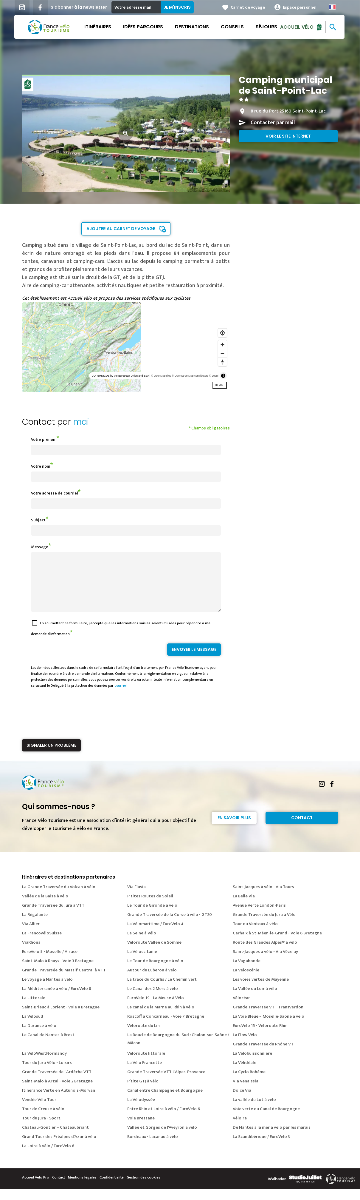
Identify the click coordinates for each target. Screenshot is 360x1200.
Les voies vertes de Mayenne (261, 990)
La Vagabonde (246, 971)
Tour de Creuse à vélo (43, 1119)
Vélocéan (242, 1008)
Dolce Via (242, 1101)
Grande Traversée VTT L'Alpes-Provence (166, 1082)
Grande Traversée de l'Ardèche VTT (56, 1082)
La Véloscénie (246, 981)
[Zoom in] (222, 344)
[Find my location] (222, 333)
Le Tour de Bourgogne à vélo (155, 971)
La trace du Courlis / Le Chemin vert (162, 990)
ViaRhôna (31, 953)
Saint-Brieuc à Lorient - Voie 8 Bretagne (61, 1018)
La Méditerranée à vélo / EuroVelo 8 (56, 999)
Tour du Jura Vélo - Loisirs (47, 1073)
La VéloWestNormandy (44, 1064)
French (333, 7)
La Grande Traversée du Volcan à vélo (58, 897)
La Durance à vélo (39, 1036)
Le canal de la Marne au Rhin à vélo (160, 1018)
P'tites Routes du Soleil (150, 907)
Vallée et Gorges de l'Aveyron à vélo (162, 1138)
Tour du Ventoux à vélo (255, 934)
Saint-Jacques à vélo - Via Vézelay (265, 962)
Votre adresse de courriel (54, 493)
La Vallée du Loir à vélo (255, 999)
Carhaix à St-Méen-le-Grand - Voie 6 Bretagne (277, 944)
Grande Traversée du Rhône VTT (264, 1055)
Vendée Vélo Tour (39, 1110)
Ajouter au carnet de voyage (120, 229)
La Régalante (35, 925)
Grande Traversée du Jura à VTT (53, 916)
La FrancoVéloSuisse (42, 944)
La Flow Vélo (245, 1045)
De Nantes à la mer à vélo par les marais (272, 1138)
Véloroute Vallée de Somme (154, 953)
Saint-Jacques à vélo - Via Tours (263, 897)
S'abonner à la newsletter (79, 7)
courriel (120, 696)
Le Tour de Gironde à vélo (152, 916)
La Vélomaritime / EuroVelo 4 (155, 934)
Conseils (232, 26)
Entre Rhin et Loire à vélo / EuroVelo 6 (163, 1119)
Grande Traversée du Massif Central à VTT (64, 981)
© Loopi (213, 375)
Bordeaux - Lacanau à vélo (152, 1147)
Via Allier (31, 934)
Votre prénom (43, 439)
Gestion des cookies (143, 1188)
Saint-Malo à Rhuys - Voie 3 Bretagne (58, 971)
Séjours (267, 26)
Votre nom (40, 466)
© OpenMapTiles (161, 375)
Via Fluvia (136, 897)
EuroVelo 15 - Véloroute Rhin (260, 1036)
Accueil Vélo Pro (35, 1188)
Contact (302, 828)
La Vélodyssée (141, 1110)
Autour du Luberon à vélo (152, 981)
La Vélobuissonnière (252, 1064)
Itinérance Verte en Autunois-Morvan (58, 1101)
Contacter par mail (273, 122)
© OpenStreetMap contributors (190, 375)
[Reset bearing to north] (222, 362)
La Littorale (33, 1008)
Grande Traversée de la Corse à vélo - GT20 (169, 925)
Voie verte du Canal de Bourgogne (266, 1119)
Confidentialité (112, 1188)
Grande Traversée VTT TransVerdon (268, 1018)
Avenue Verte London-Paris (259, 916)
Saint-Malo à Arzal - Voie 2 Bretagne (57, 1092)
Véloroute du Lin (143, 1036)
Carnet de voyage (248, 7)
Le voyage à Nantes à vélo (47, 990)
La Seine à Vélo (141, 944)
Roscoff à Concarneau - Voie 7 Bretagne (165, 1027)
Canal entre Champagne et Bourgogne (165, 1101)
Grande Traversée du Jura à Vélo (264, 925)
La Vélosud (32, 1027)
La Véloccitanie (142, 962)
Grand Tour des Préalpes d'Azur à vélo (59, 1147)
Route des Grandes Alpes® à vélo (265, 953)
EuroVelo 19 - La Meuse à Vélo (155, 1008)
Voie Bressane (141, 1129)
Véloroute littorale (146, 1064)
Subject (38, 520)
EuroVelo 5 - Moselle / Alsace (49, 962)
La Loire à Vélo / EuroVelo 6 (48, 1156)
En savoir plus (234, 828)
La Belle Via (244, 907)
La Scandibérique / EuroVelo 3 (261, 1147)
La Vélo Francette (144, 1073)
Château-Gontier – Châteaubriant (55, 1138)
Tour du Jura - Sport (41, 1129)
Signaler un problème (51, 756)
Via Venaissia (245, 1092)
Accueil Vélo (297, 26)
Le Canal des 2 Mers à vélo (152, 999)
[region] (126, 347)
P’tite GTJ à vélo (143, 1092)
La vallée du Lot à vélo (254, 1110)
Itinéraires (98, 26)
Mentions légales (82, 1188)
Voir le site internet (288, 136)
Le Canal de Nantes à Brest (48, 1045)
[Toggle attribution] (223, 375)
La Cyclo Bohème (249, 1082)
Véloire (240, 1129)
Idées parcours (144, 26)
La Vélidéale (244, 1073)
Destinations (193, 26)
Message (39, 546)
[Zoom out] (222, 353)
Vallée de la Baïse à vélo (45, 907)
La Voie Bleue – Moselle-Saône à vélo (268, 1027)
